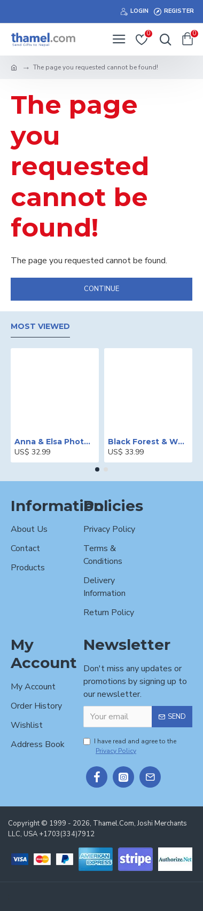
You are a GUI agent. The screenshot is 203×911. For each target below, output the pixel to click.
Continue (101, 289)
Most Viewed (40, 326)
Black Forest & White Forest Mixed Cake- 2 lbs (148, 441)
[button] (97, 469)
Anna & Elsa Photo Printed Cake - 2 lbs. (54, 441)
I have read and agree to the (129, 746)
